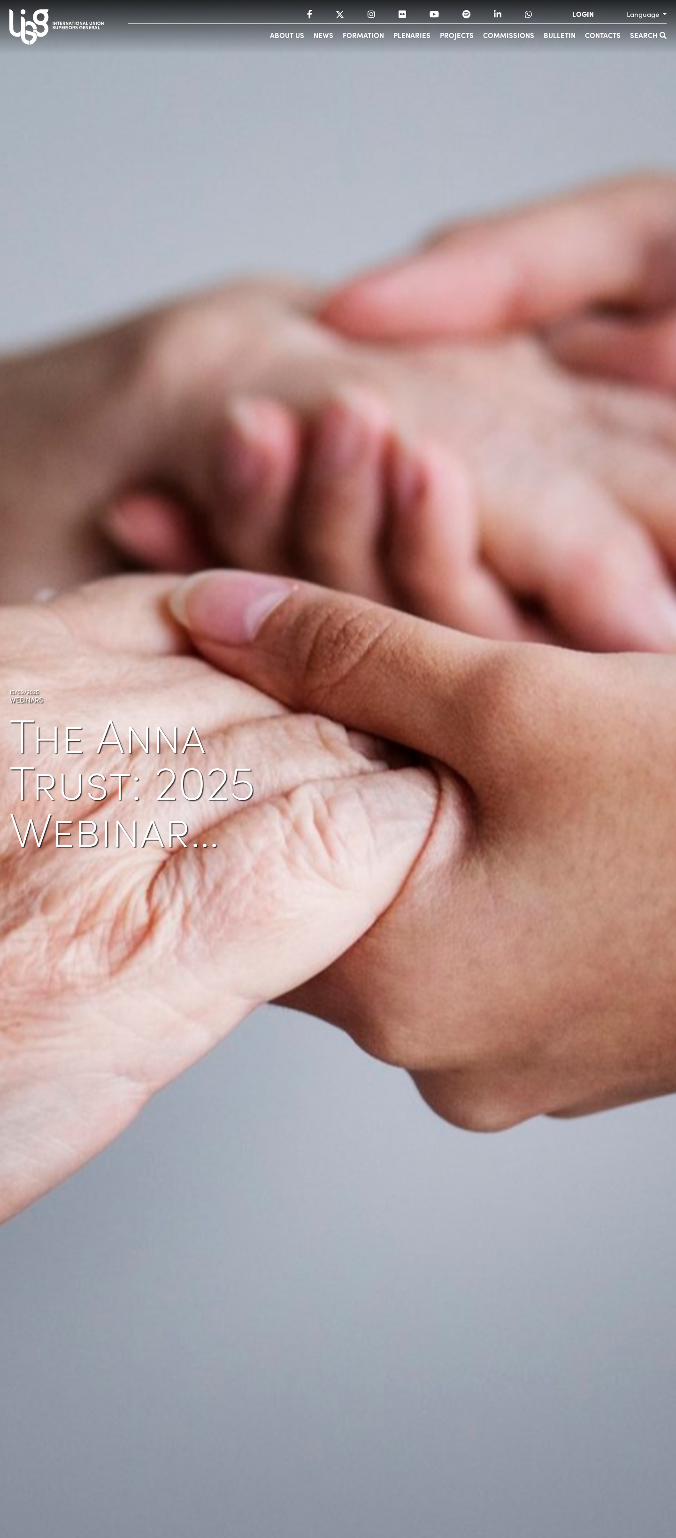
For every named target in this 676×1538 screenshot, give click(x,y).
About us (287, 35)
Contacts (603, 35)
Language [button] (644, 14)
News (323, 35)
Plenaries (411, 35)
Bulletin (560, 35)
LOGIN (583, 14)
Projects (457, 35)
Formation (363, 35)
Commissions (508, 35)
